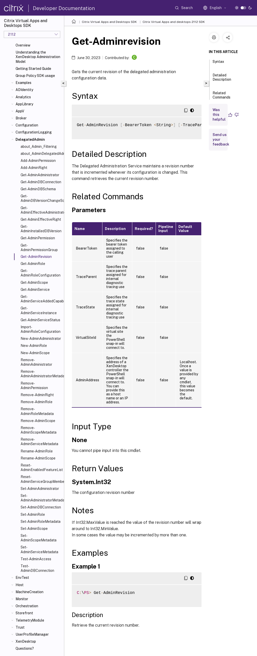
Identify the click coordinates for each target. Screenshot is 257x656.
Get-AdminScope (34, 282)
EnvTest (22, 578)
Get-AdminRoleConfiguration (40, 273)
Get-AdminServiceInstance (39, 310)
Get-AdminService (35, 290)
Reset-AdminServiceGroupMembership (41, 479)
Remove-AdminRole (36, 402)
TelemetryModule (30, 620)
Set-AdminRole (33, 514)
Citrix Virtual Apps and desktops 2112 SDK (174, 22)
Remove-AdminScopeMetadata (38, 430)
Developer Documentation (64, 8)
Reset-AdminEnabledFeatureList (41, 467)
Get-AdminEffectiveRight (41, 219)
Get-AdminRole (33, 264)
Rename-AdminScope (38, 458)
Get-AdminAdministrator (40, 175)
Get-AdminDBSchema (38, 189)
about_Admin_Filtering (39, 147)
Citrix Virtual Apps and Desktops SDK (109, 22)
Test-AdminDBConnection (37, 568)
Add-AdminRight (34, 168)
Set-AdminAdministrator (40, 489)
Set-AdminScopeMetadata (38, 538)
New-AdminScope (35, 353)
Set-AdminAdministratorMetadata (41, 498)
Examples (23, 83)
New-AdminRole (34, 346)
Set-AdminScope (34, 529)
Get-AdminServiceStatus (40, 320)
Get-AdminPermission (38, 238)
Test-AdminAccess (36, 559)
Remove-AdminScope (38, 421)
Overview (23, 45)
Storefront (24, 613)
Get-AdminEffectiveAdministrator (41, 210)
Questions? (25, 648)
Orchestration (27, 606)
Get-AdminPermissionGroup (39, 247)
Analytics (23, 97)
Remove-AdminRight (37, 395)
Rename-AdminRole (37, 451)
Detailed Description (222, 79)
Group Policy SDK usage (35, 76)
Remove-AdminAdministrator (36, 362)
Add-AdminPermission (38, 161)
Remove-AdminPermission (34, 385)
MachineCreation (29, 592)
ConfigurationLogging (34, 132)
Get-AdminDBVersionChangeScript (41, 198)
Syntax (218, 64)
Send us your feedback (221, 139)
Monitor (22, 599)
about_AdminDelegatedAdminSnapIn (41, 154)
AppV (20, 111)
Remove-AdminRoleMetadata (37, 411)
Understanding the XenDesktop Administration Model (38, 56)
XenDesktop (26, 641)
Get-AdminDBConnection (41, 182)
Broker (21, 118)
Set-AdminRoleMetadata (40, 522)
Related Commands (221, 97)
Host (20, 585)
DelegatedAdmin (30, 139)
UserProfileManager (32, 634)
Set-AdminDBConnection (41, 507)
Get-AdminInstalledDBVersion (41, 228)
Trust (20, 627)
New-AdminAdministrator (41, 339)
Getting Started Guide (33, 69)
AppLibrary (24, 104)
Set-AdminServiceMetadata (39, 549)
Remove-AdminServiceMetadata (39, 441)
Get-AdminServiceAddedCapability (41, 299)
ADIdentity (24, 90)
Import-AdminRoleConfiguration (40, 329)
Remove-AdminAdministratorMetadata (41, 373)
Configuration (27, 125)
